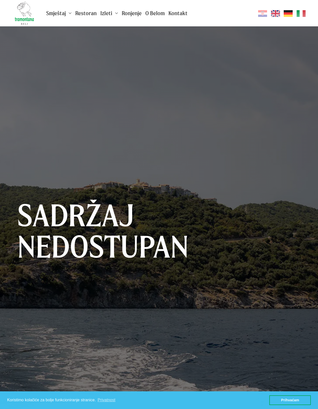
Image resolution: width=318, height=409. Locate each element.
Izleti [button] (109, 13)
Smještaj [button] (59, 13)
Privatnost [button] (106, 400)
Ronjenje (132, 13)
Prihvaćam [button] (290, 400)
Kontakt (178, 13)
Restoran (86, 13)
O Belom (155, 13)
